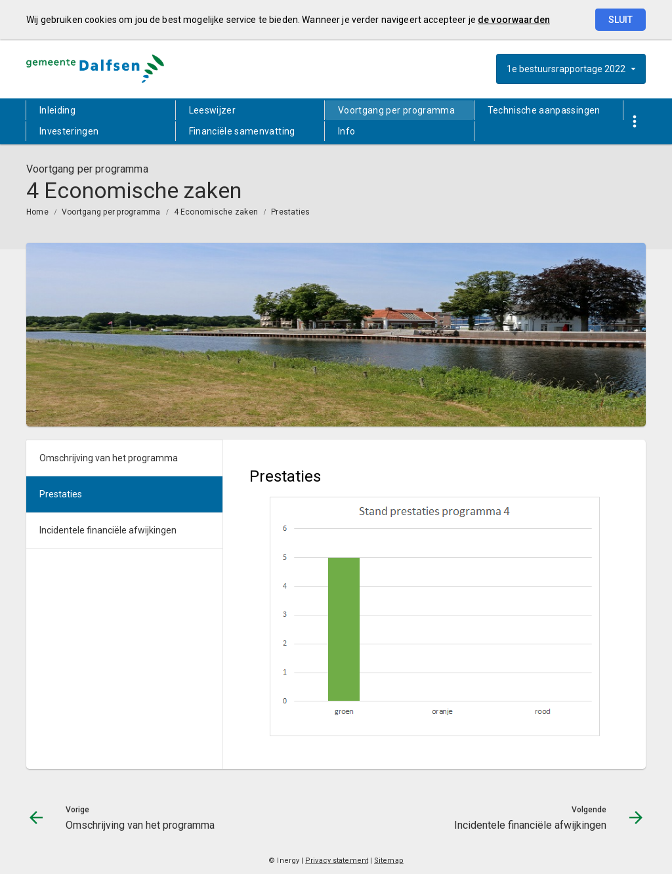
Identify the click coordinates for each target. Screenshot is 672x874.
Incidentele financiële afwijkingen (108, 530)
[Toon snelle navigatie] (634, 121)
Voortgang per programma (396, 110)
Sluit (620, 19)
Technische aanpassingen (544, 110)
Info (346, 131)
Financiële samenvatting (242, 131)
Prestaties (290, 212)
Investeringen (69, 131)
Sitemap (389, 860)
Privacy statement (336, 860)
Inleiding (57, 110)
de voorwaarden (514, 19)
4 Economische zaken (216, 212)
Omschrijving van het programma (108, 458)
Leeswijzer (212, 110)
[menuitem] (101, 110)
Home (37, 212)
